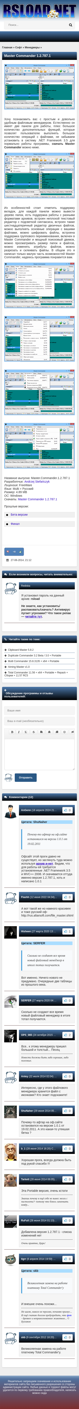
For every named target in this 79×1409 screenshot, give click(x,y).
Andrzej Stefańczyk (37, 481)
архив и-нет (44, 863)
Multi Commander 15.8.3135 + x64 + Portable (33, 661)
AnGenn (26, 810)
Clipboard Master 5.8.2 (20, 649)
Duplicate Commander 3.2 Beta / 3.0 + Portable (34, 655)
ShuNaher (27, 1110)
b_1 (23, 1148)
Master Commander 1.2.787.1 (37, 499)
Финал (15, 523)
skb (23, 1337)
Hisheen (26, 931)
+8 (14, 551)
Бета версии (19, 514)
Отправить (25, 777)
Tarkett (25, 1179)
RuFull (25, 1220)
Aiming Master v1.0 (19, 666)
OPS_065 (26, 1035)
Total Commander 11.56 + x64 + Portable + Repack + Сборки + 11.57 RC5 (36, 674)
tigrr (23, 1259)
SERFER (26, 1000)
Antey (24, 1076)
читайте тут (33, 616)
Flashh (25, 897)
